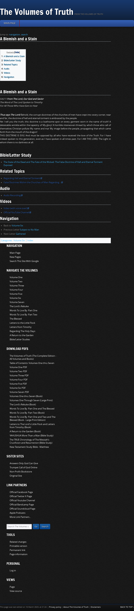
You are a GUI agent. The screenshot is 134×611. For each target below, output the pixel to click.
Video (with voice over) (15, 208)
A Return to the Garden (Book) (25, 431)
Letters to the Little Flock (22, 323)
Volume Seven (17, 302)
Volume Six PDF (18, 388)
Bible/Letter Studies (20, 339)
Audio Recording (12, 195)
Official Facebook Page (21, 492)
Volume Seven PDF (19, 392)
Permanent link (17, 550)
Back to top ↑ (127, 607)
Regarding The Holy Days (22, 331)
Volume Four (16, 290)
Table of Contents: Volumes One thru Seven (32, 363)
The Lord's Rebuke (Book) (23, 404)
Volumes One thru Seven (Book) (26, 396)
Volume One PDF (18, 367)
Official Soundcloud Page (22, 508)
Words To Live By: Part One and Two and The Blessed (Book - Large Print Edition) (32, 418)
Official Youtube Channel (22, 500)
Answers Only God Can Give (24, 463)
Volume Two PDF (18, 371)
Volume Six (17, 225)
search (24, 34)
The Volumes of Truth (36, 11)
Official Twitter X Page (21, 496)
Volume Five (16, 294)
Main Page (15, 253)
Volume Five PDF (18, 384)
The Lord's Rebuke (19, 306)
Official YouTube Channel (16, 212)
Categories (6, 240)
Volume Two (16, 281)
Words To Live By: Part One (23, 310)
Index (30, 240)
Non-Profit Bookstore (21, 471)
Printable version (18, 546)
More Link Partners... (20, 517)
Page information (18, 554)
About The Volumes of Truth (76, 607)
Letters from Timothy (21, 327)
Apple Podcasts (17, 513)
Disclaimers (96, 607)
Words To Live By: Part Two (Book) (27, 413)
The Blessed (16, 318)
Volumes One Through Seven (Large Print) (31, 400)
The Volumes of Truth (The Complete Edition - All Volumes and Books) (33, 357)
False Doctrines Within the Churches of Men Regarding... (32, 182)
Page (12, 587)
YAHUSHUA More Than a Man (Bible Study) (31, 435)
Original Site (16, 476)
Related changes (18, 542)
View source (16, 591)
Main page (10, 23)
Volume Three (17, 285)
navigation (14, 34)
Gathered (21, 234)
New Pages (15, 257)
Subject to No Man (29, 229)
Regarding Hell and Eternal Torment (22, 178)
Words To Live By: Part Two (23, 314)
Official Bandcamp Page (22, 504)
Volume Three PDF (19, 375)
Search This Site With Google (24, 261)
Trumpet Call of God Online (23, 467)
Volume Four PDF (19, 379)
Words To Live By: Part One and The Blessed (32, 408)
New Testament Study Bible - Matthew (29, 447)
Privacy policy (55, 607)
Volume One (16, 277)
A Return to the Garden (22, 335)
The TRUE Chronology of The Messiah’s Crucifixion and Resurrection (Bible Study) (31, 441)
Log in (13, 570)
